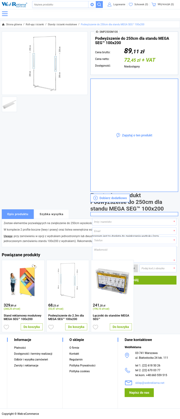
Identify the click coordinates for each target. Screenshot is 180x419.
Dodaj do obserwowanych (6, 327)
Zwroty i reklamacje (26, 365)
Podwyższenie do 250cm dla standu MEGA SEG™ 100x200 (112, 24)
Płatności (20, 347)
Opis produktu (17, 214)
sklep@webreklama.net (149, 383)
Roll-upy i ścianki (35, 24)
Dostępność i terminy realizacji (33, 353)
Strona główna (14, 24)
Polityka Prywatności (82, 365)
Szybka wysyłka (51, 214)
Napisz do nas (139, 392)
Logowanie (119, 4)
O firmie (74, 347)
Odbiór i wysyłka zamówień (31, 359)
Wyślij (134, 280)
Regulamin (76, 359)
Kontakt (74, 353)
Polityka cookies (79, 371)
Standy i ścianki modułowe (62, 24)
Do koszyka (32, 327)
